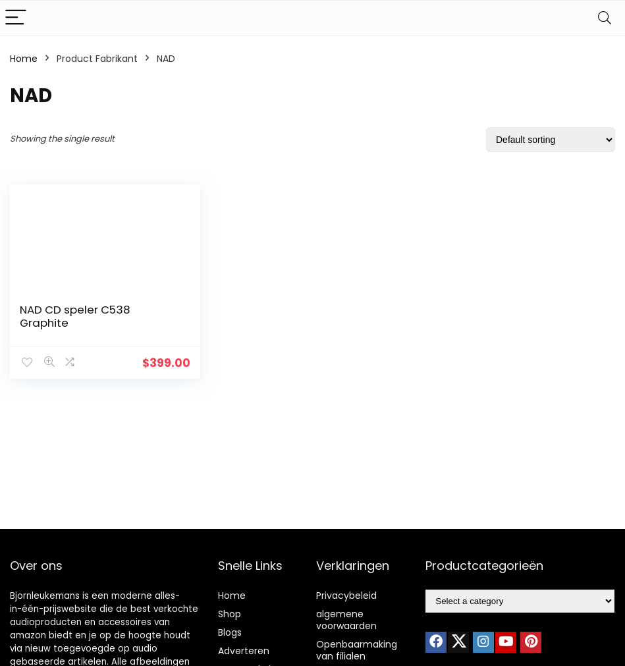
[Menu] (16, 18)
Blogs (230, 632)
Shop (229, 614)
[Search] (604, 18)
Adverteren (243, 650)
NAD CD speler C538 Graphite (75, 316)
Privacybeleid (346, 595)
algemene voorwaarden (346, 619)
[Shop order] (550, 139)
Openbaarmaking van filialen (356, 650)
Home (24, 58)
